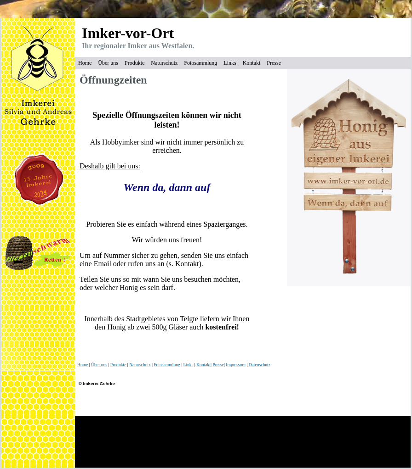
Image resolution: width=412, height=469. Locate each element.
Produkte (134, 63)
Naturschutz (164, 63)
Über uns (108, 63)
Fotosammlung (200, 63)
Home (85, 63)
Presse (274, 63)
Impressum (236, 364)
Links (229, 63)
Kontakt (252, 63)
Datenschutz (258, 364)
